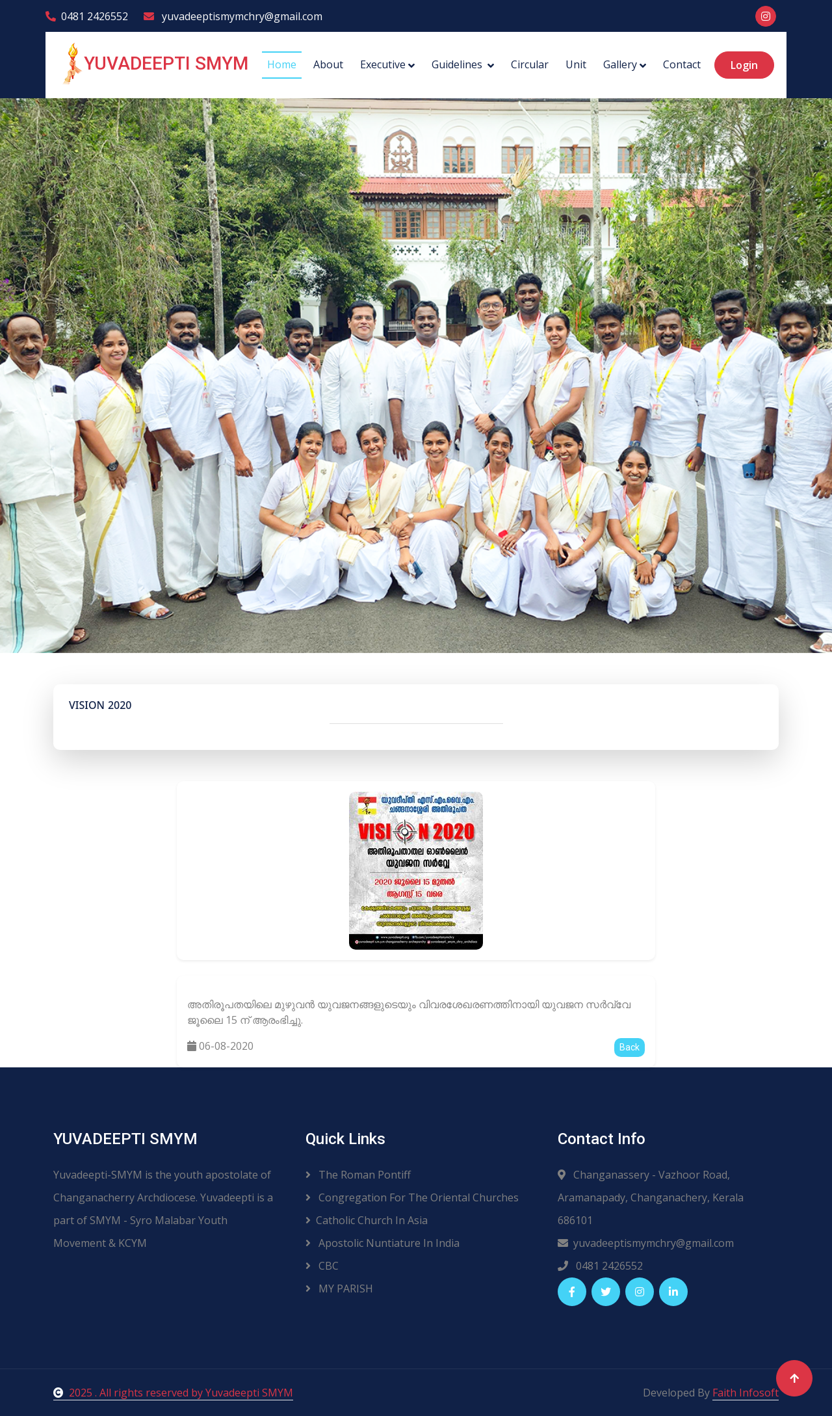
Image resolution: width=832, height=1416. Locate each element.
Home (281, 64)
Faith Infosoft (745, 1392)
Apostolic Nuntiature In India (383, 1243)
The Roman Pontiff (358, 1175)
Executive (383, 64)
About (328, 64)
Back (629, 1047)
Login (744, 65)
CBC (322, 1266)
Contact (682, 64)
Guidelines (458, 64)
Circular (530, 64)
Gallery (620, 64)
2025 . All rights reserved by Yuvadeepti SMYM (173, 1392)
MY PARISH (339, 1288)
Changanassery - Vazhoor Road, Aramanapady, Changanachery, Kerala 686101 (651, 1197)
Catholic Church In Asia (367, 1220)
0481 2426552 (87, 16)
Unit (576, 64)
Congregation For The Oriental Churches (412, 1197)
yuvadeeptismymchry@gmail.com (233, 16)
